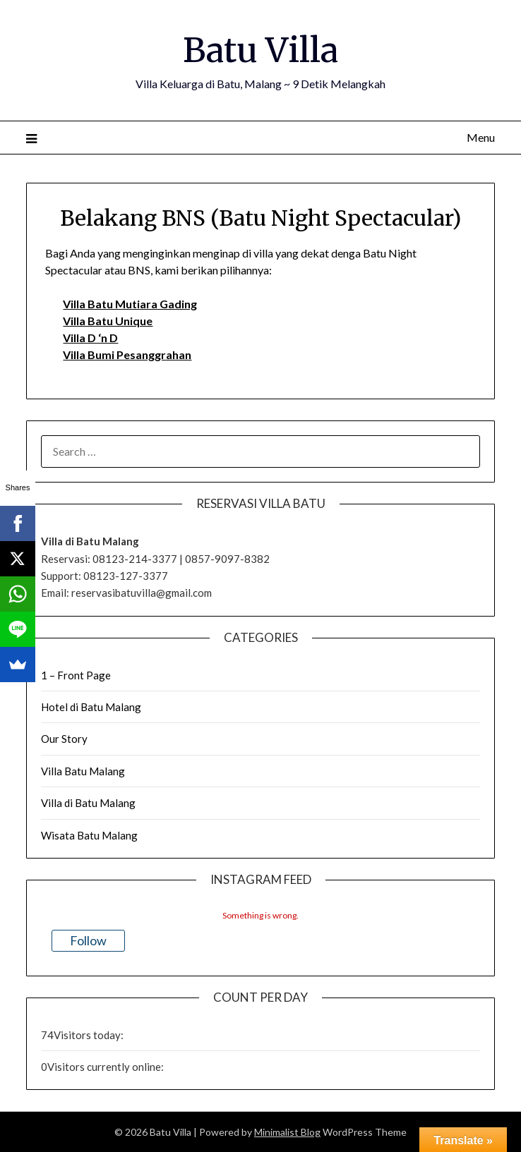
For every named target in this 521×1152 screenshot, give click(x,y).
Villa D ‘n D (90, 337)
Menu (481, 137)
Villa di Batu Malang (88, 802)
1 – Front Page (76, 675)
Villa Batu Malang (83, 771)
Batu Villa (260, 50)
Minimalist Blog (287, 1132)
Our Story (64, 738)
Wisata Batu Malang (89, 835)
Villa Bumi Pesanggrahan (127, 354)
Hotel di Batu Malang (91, 707)
